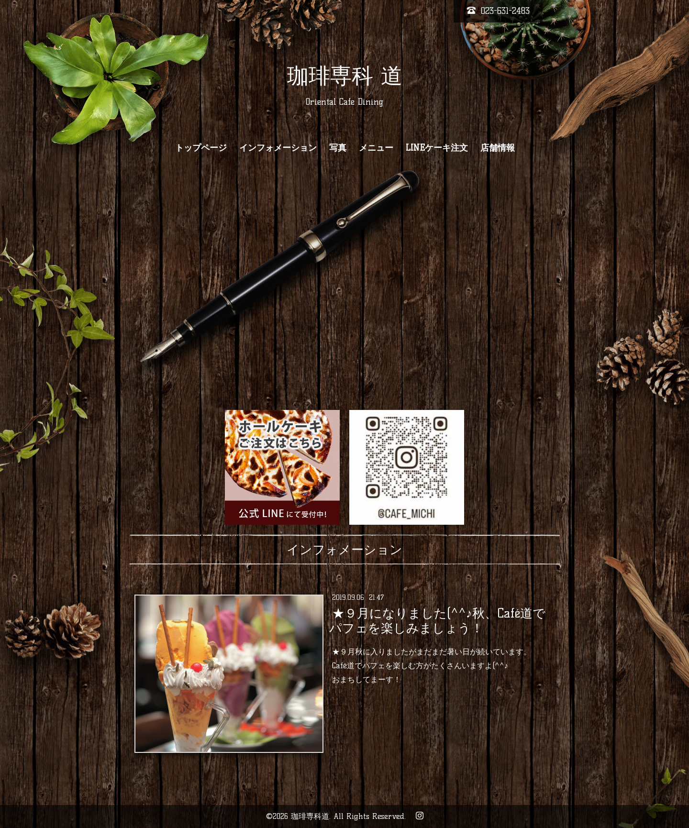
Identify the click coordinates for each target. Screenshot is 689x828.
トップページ (201, 148)
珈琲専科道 (310, 816)
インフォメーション (278, 148)
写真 (337, 148)
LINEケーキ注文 (437, 148)
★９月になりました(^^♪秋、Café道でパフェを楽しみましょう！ (437, 621)
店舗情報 (497, 148)
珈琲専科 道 (344, 75)
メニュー (376, 148)
